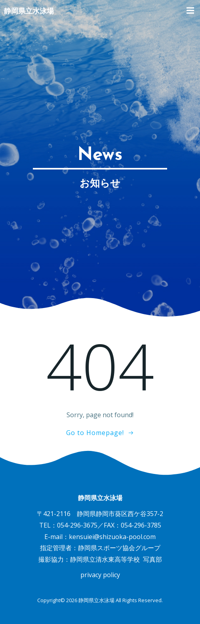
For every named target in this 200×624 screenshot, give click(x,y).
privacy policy (100, 574)
